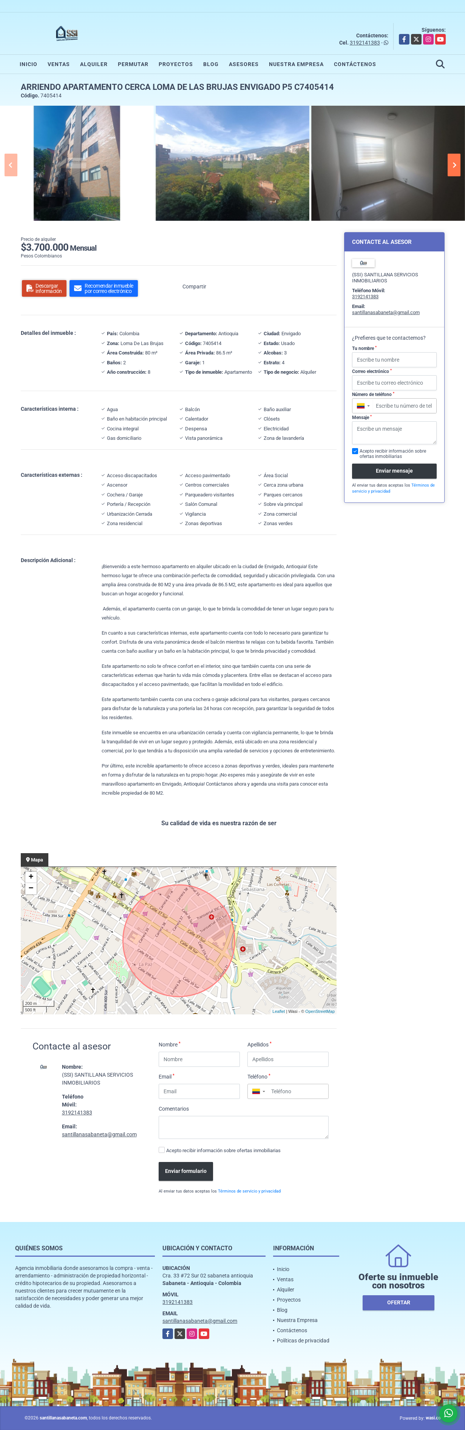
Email (167, 1076)
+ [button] (30, 877)
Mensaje (362, 418)
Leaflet (278, 1011)
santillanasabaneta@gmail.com (99, 1134)
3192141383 (365, 43)
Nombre (170, 1044)
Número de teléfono (373, 394)
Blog (211, 64)
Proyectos (176, 64)
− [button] (30, 888)
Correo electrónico (372, 371)
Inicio (28, 64)
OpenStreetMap (320, 1011)
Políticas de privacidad (303, 1341)
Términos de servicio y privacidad (249, 1191)
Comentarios (174, 1109)
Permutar (133, 64)
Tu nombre (364, 348)
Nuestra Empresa (296, 64)
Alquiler (94, 64)
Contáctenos (355, 64)
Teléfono (258, 1076)
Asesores (244, 64)
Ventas (59, 64)
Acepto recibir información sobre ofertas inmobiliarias (223, 1150)
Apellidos (259, 1044)
